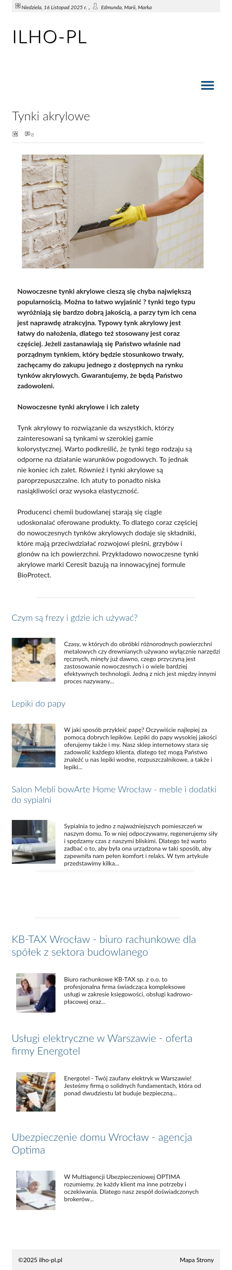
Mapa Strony (197, 1259)
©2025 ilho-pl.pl (40, 1259)
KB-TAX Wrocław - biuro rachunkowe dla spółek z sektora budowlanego (104, 945)
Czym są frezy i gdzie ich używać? (75, 617)
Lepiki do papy (39, 703)
